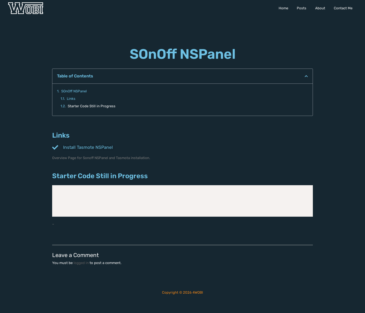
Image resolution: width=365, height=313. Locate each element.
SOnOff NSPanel (74, 91)
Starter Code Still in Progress (91, 106)
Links (71, 99)
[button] (306, 76)
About (323, 8)
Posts (306, 8)
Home (289, 8)
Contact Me (344, 8)
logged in (81, 263)
